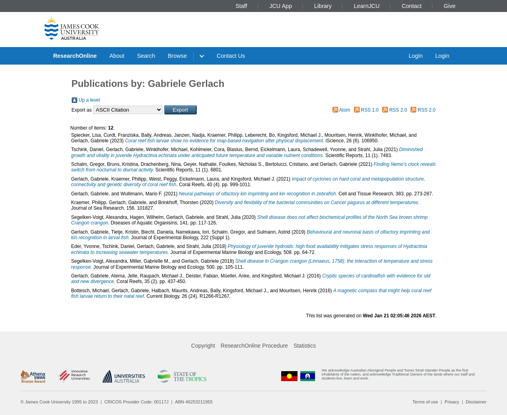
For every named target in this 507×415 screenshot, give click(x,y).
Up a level (89, 100)
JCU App (280, 6)
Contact (412, 6)
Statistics (305, 345)
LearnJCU (367, 6)
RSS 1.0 (370, 110)
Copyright (203, 345)
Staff (241, 6)
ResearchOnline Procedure (254, 345)
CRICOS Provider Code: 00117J (136, 401)
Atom (344, 110)
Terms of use (425, 401)
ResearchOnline (75, 56)
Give (450, 6)
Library (323, 6)
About (117, 56)
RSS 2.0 (398, 110)
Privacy (451, 401)
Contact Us (231, 56)
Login (416, 56)
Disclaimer (476, 401)
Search (146, 56)
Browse (177, 56)
